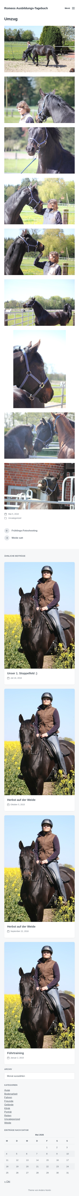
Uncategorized (14, 518)
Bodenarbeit (10, 1094)
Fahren (8, 1097)
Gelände (8, 1104)
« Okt (7, 1181)
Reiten (7, 1115)
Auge (7, 1090)
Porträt (8, 1112)
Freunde (8, 1101)
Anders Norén (44, 1190)
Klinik (7, 1108)
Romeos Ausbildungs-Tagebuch (26, 8)
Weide (7, 1122)
